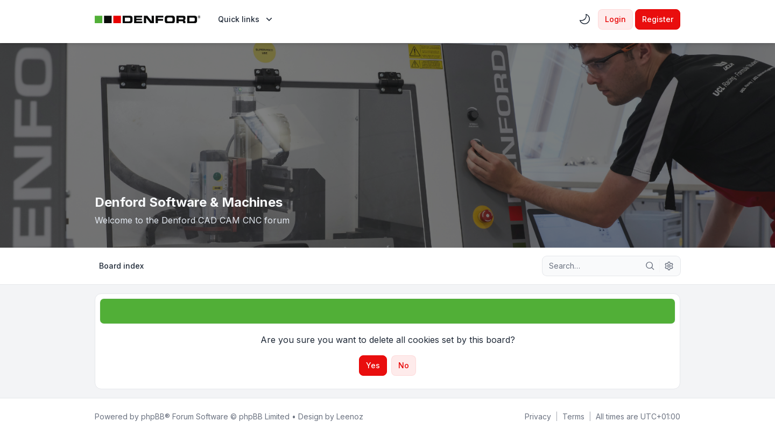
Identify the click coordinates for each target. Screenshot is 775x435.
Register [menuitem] (657, 19)
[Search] (650, 266)
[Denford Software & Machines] (148, 19)
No (403, 365)
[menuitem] (246, 19)
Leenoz (349, 416)
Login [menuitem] (615, 19)
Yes (373, 365)
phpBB (153, 416)
